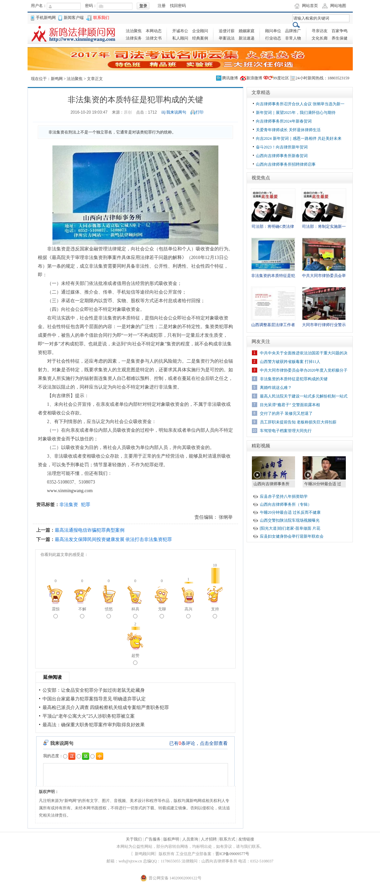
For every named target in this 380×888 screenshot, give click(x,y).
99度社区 (281, 78)
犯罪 (85, 504)
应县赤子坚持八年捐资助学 (284, 496)
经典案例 (200, 38)
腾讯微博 (230, 78)
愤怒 (109, 612)
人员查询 (190, 839)
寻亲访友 (320, 31)
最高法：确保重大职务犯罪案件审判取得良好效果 (93, 724)
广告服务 (153, 839)
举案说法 (227, 38)
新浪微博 (254, 78)
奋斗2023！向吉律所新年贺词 (282, 147)
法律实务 (134, 38)
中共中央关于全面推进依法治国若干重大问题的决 (303, 353)
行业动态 (273, 38)
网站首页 (310, 5)
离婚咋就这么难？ (276, 387)
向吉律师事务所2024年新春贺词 (284, 121)
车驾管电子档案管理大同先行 (286, 430)
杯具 (135, 612)
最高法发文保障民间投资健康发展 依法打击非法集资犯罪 (113, 539)
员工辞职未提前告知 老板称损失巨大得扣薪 (298, 422)
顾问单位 (273, 31)
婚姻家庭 (247, 31)
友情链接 (246, 839)
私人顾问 (180, 38)
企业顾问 (200, 31)
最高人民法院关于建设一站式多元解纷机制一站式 (303, 396)
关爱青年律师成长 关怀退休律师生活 (288, 130)
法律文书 (154, 38)
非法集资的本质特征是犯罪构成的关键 (294, 379)
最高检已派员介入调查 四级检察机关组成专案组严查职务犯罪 (105, 707)
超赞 (135, 659)
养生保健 (339, 38)
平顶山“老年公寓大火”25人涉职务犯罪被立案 (88, 716)
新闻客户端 (74, 17)
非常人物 (293, 38)
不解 (82, 612)
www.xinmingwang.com (70, 490)
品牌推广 (293, 31)
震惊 (56, 612)
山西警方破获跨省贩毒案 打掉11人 (290, 361)
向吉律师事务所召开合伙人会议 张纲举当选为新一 (300, 104)
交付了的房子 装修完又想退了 (286, 413)
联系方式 (227, 839)
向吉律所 (61, 395)
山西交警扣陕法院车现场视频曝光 (290, 520)
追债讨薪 (227, 31)
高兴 (188, 612)
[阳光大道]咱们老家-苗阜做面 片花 (290, 528)
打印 (199, 112)
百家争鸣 (339, 31)
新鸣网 (57, 78)
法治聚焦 (134, 31)
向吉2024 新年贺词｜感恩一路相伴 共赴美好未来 (299, 138)
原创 (128, 112)
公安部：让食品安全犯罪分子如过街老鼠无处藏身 (93, 690)
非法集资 (68, 504)
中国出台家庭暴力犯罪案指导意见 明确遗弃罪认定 (94, 698)
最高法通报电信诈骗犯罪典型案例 (89, 530)
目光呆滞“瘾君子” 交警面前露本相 (290, 404)
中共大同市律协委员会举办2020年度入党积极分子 (303, 370)
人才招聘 (209, 839)
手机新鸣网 (46, 17)
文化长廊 (320, 38)
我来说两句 (176, 112)
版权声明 (171, 839)
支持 (215, 612)
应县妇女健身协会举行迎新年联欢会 (292, 536)
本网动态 (154, 31)
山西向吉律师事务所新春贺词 (282, 155)
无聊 (162, 612)
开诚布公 (180, 31)
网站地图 (338, 5)
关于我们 (134, 839)
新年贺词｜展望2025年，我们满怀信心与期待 (296, 112)
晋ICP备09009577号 (232, 853)
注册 (162, 5)
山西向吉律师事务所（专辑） (286, 504)
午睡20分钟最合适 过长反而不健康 (290, 512)
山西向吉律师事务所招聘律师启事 (286, 164)
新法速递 (247, 38)
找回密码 (178, 5)
